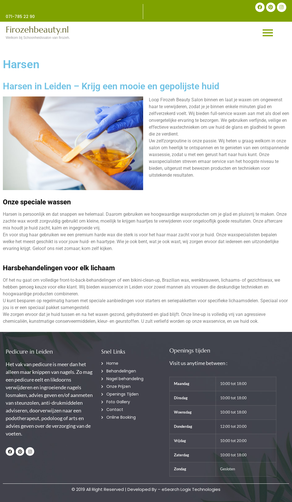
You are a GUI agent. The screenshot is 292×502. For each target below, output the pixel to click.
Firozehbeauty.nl (37, 29)
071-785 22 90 (20, 16)
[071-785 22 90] (74, 6)
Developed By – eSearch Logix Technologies (173, 489)
